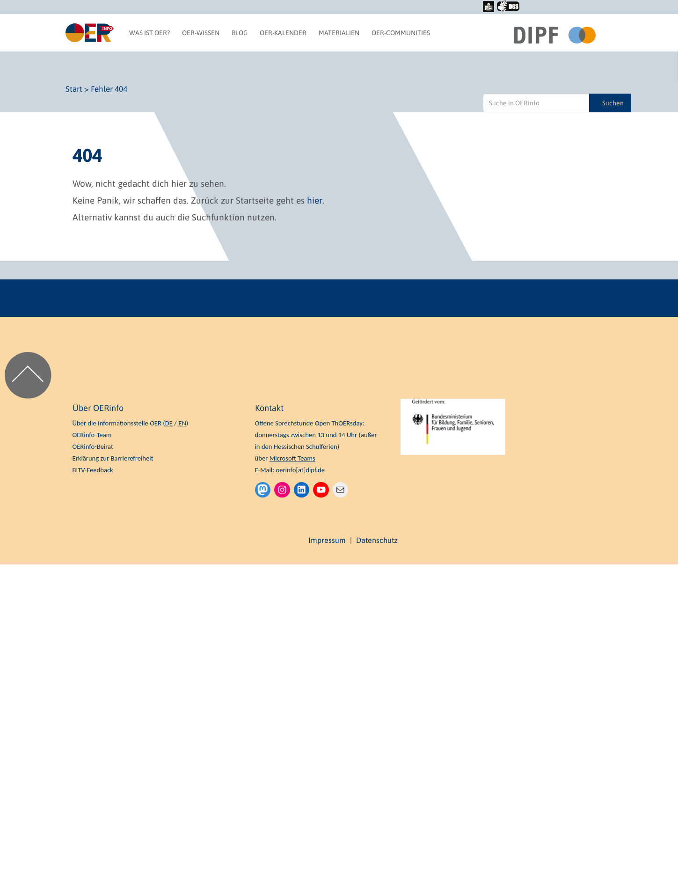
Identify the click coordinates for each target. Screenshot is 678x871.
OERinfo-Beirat (93, 446)
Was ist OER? (149, 33)
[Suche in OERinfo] (536, 103)
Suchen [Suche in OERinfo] (613, 103)
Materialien (339, 33)
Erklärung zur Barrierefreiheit (113, 458)
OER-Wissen (200, 33)
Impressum (327, 540)
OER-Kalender (283, 33)
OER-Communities (401, 33)
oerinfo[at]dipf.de (300, 470)
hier (314, 200)
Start (74, 89)
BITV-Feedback (93, 470)
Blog (240, 33)
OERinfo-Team (92, 435)
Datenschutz (377, 540)
